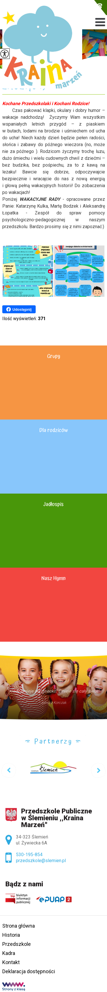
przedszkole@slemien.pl (85, 5)
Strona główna (18, 926)
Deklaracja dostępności (28, 971)
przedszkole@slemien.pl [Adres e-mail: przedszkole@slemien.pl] (41, 860)
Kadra (8, 953)
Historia (11, 935)
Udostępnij (19, 309)
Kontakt (11, 962)
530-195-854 (99, 5)
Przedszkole (16, 944)
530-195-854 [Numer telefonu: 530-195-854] (29, 854)
